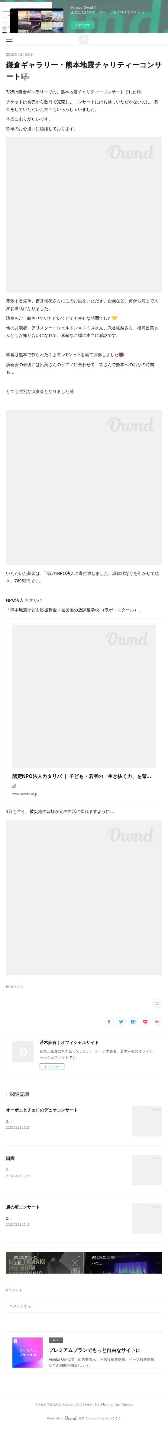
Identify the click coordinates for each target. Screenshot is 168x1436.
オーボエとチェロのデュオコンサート (42, 1116)
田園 (10, 1164)
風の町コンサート (23, 1214)
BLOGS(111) (15, 993)
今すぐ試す (82, 25)
